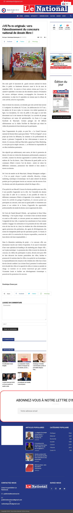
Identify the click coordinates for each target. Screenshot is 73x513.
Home (20, 16)
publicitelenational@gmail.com (11, 500)
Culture (52, 16)
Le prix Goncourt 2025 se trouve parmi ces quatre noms (8, 384)
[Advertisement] (61, 40)
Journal (27, 16)
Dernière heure (44, 16)
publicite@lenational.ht (11, 494)
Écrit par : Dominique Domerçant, (11, 37)
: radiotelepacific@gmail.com (14, 1)
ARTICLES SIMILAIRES (8, 349)
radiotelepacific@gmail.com (10, 504)
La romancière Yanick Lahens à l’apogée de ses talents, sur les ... (23, 365)
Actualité (34, 16)
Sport (64, 16)
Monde (59, 16)
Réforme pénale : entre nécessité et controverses (40, 466)
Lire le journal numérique (61, 117)
